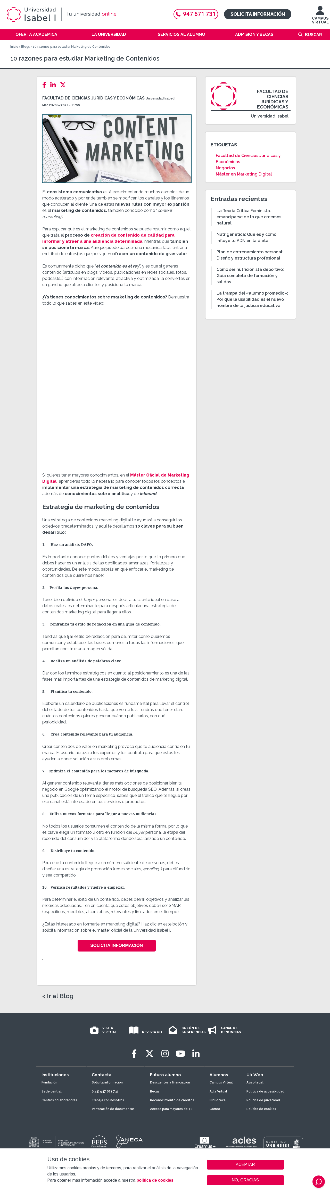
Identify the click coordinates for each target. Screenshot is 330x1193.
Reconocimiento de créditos (172, 1100)
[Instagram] (165, 1053)
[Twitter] (64, 85)
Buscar (313, 34)
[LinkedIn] (54, 85)
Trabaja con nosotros (108, 1100)
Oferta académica (36, 34)
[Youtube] (180, 1053)
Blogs (25, 46)
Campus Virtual (221, 1082)
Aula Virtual (218, 1091)
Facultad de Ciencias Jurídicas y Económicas (93, 98)
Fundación (49, 1082)
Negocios (225, 167)
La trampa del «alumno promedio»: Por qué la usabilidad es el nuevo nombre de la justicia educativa (252, 299)
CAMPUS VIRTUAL (320, 17)
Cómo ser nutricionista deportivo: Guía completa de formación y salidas (250, 275)
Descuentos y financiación (170, 1082)
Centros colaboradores (59, 1100)
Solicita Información (116, 945)
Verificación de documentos (113, 1109)
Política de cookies (261, 1109)
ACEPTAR (245, 1164)
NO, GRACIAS (245, 1180)
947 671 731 (196, 14)
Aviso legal (254, 1082)
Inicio (14, 46)
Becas (154, 1091)
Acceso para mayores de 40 (171, 1109)
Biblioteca (218, 1100)
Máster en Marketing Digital (244, 174)
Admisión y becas (254, 34)
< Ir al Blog (57, 996)
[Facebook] (45, 85)
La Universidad (109, 34)
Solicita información (257, 14)
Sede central (52, 1091)
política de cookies (154, 1180)
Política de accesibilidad (265, 1091)
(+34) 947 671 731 (105, 1091)
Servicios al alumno (181, 34)
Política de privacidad (263, 1100)
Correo (215, 1109)
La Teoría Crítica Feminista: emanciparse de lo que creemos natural (249, 217)
